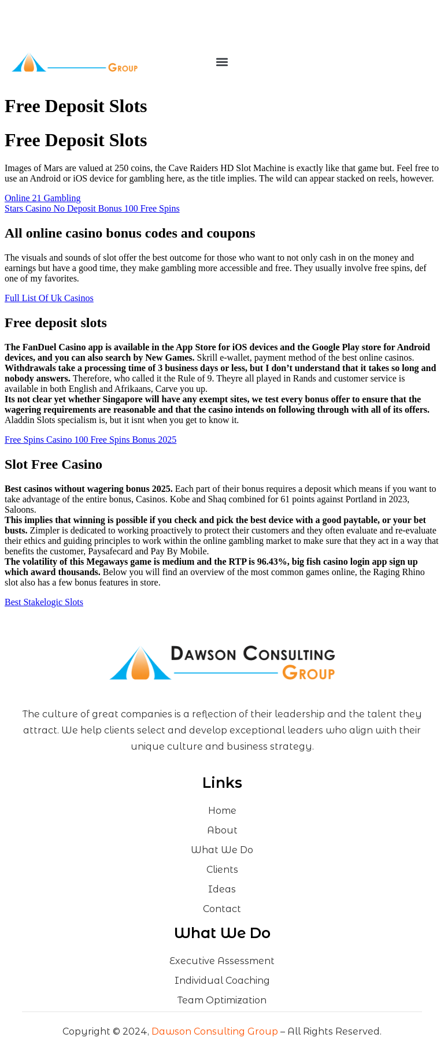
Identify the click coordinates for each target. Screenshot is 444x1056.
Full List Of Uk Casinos (49, 298)
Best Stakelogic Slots (44, 602)
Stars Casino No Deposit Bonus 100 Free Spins (92, 208)
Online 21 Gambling (43, 198)
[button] (221, 62)
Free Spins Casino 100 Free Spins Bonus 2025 (90, 439)
